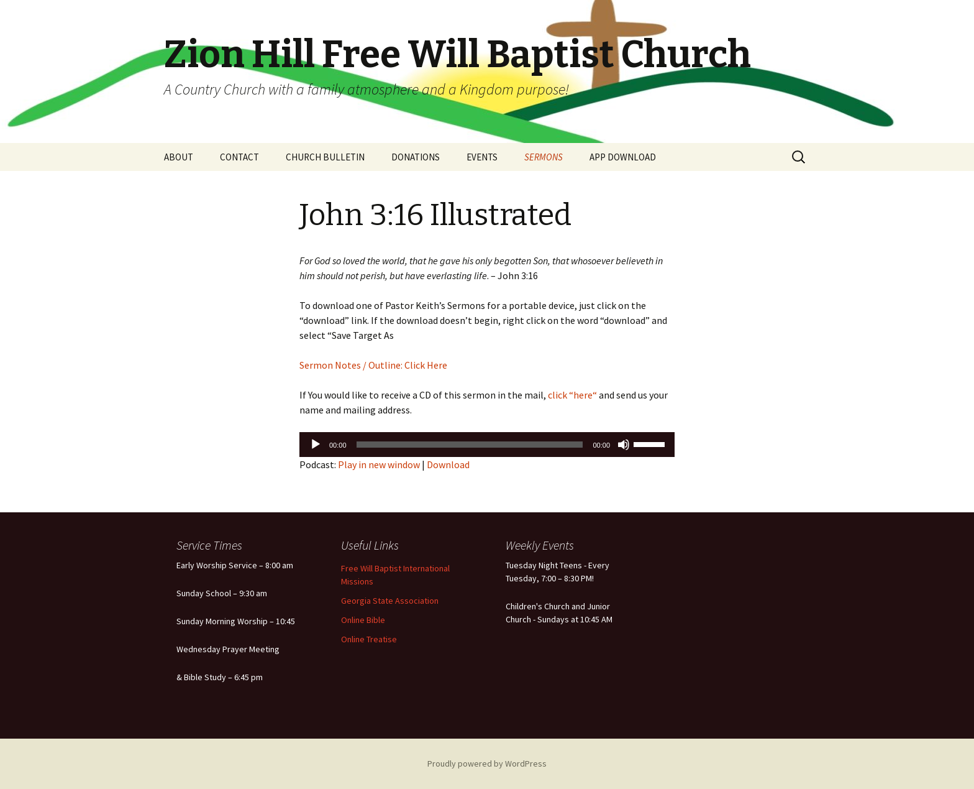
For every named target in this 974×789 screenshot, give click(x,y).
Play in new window (379, 464)
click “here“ (571, 395)
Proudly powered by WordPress (487, 763)
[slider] (470, 444)
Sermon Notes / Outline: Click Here (373, 365)
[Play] (315, 444)
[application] (487, 444)
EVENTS (482, 157)
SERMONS (543, 157)
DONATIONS (415, 157)
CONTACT (239, 157)
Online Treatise (369, 639)
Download (448, 464)
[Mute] (623, 444)
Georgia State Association (390, 600)
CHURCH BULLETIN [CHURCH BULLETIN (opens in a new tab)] (325, 157)
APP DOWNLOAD (622, 157)
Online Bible (363, 619)
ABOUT (178, 157)
